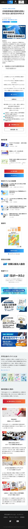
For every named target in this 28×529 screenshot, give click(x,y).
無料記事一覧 (13, 129)
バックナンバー (20, 514)
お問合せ (21, 3)
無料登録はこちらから (15, 401)
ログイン (10, 3)
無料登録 (15, 3)
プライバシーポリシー (14, 517)
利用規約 (22, 517)
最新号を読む (14, 250)
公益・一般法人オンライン (7, 2)
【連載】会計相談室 (11, 8)
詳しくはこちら (5, 370)
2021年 (5, 19)
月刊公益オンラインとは (10, 514)
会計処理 (5, 8)
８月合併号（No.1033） (12, 19)
